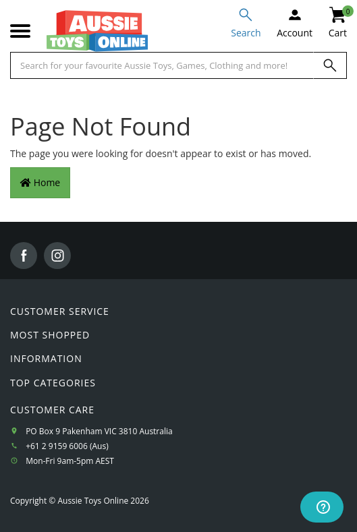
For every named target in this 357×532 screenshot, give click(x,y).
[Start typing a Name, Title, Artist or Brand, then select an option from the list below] (162, 65)
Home (40, 182)
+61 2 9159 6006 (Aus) (67, 446)
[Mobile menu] (20, 31)
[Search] (330, 65)
